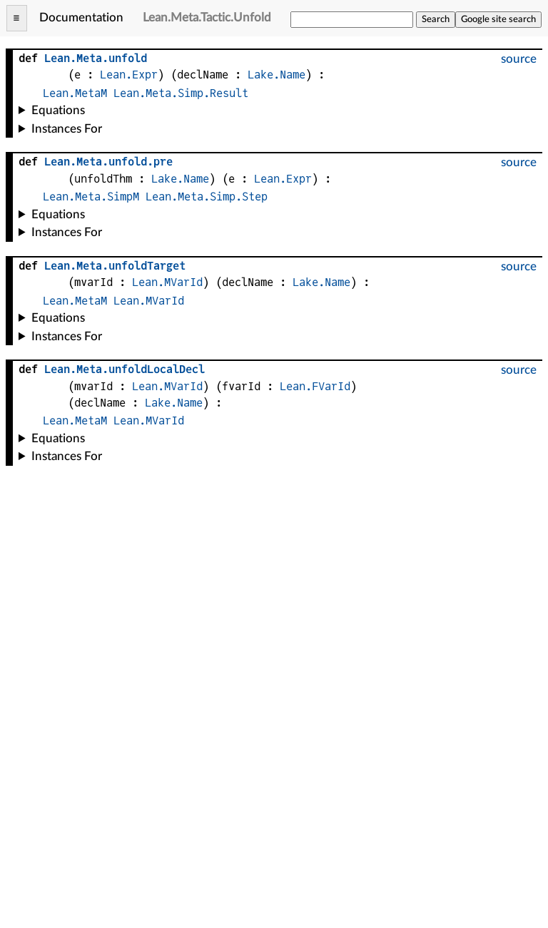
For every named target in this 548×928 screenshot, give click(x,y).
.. (95, 58)
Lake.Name (276, 74)
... (108, 161)
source (519, 59)
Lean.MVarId (167, 282)
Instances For (66, 129)
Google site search (498, 19)
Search (436, 19)
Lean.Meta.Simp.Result (180, 93)
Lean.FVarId (315, 386)
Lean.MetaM (75, 93)
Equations (58, 110)
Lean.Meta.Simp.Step (207, 196)
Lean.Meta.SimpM (91, 196)
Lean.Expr (129, 74)
